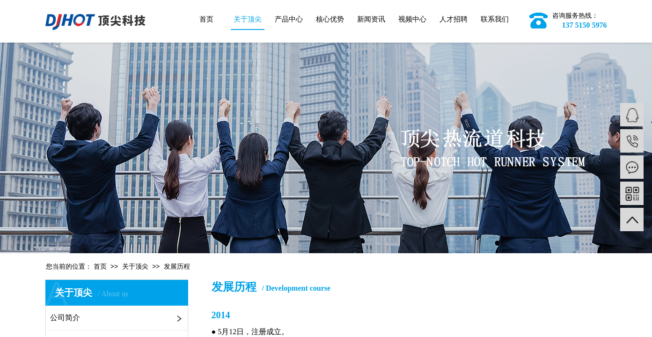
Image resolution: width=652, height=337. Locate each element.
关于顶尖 (248, 19)
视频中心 (412, 19)
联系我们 (495, 19)
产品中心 (289, 19)
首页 (206, 19)
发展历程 (177, 266)
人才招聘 (454, 19)
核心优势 (330, 19)
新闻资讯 (371, 19)
